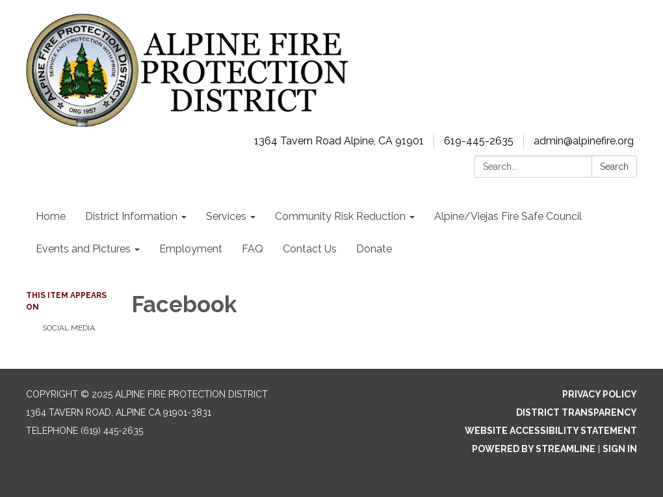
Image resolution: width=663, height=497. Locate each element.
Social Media (68, 327)
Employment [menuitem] (190, 249)
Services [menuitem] (226, 216)
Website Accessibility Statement (551, 430)
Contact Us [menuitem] (310, 249)
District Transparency (576, 412)
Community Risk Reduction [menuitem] (340, 216)
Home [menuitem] (51, 216)
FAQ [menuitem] (252, 249)
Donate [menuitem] (374, 249)
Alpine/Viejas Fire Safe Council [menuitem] (508, 216)
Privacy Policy (599, 394)
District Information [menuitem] (131, 216)
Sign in (620, 449)
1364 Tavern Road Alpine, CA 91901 (339, 141)
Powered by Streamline (533, 449)
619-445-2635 (479, 141)
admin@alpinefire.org (584, 141)
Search (614, 166)
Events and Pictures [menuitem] (83, 249)
